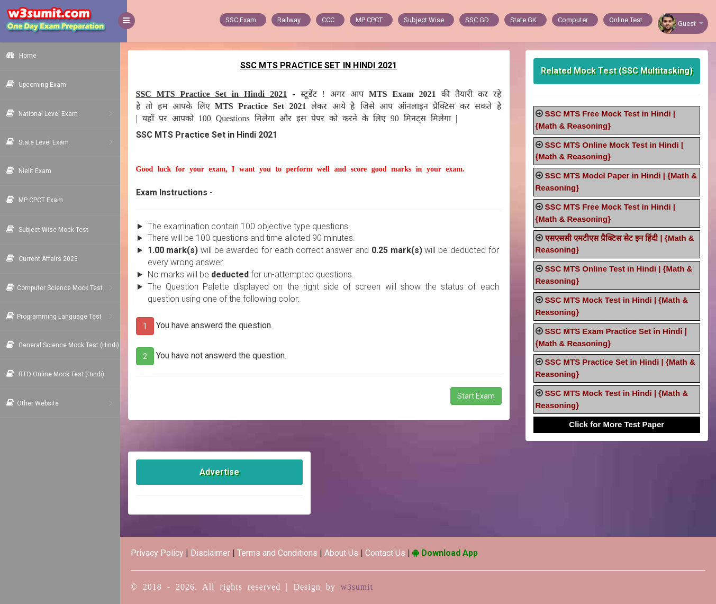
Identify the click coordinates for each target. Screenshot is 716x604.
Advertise (225, 472)
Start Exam (478, 396)
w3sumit (364, 586)
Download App (452, 553)
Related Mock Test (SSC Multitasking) (618, 71)
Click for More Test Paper (618, 424)
